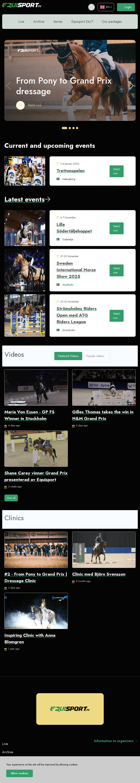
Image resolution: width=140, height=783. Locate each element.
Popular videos (95, 356)
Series (57, 21)
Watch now (34, 105)
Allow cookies (19, 773)
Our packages (112, 21)
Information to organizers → (116, 740)
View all (11, 498)
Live (21, 21)
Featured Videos (68, 356)
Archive (38, 21)
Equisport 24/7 (82, 21)
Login (126, 7)
